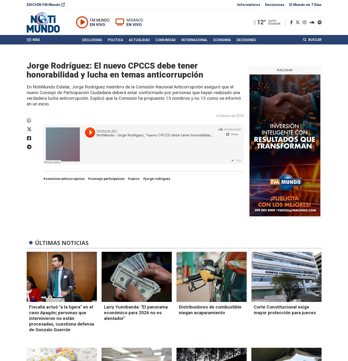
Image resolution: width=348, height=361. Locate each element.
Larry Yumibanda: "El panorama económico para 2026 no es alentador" (136, 312)
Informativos (248, 6)
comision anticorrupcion (65, 179)
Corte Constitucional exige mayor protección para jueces (285, 309)
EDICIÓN (46, 6)
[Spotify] (320, 23)
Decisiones (274, 6)
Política (115, 41)
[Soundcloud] (313, 23)
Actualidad (139, 41)
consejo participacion (107, 179)
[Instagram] (305, 23)
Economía (222, 41)
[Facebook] (292, 23)
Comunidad (165, 41)
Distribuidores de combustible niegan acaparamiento (210, 309)
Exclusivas (92, 41)
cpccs (135, 179)
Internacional (194, 41)
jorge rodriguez (157, 179)
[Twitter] (299, 23)
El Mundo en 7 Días (305, 6)
